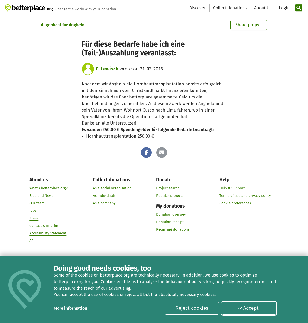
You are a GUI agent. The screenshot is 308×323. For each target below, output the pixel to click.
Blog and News (41, 195)
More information (70, 308)
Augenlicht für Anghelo (62, 25)
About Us (262, 8)
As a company (104, 203)
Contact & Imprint (43, 226)
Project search (168, 188)
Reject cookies (191, 308)
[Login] (283, 8)
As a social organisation (112, 188)
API (32, 241)
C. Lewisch (107, 69)
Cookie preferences (235, 203)
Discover (197, 8)
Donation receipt (170, 222)
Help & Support (232, 188)
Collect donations (230, 8)
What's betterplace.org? (48, 188)
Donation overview (171, 214)
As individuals (104, 195)
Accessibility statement (47, 233)
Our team (37, 203)
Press (33, 218)
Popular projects (169, 195)
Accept (248, 308)
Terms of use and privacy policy (245, 195)
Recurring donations (173, 229)
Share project (248, 25)
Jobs (33, 211)
